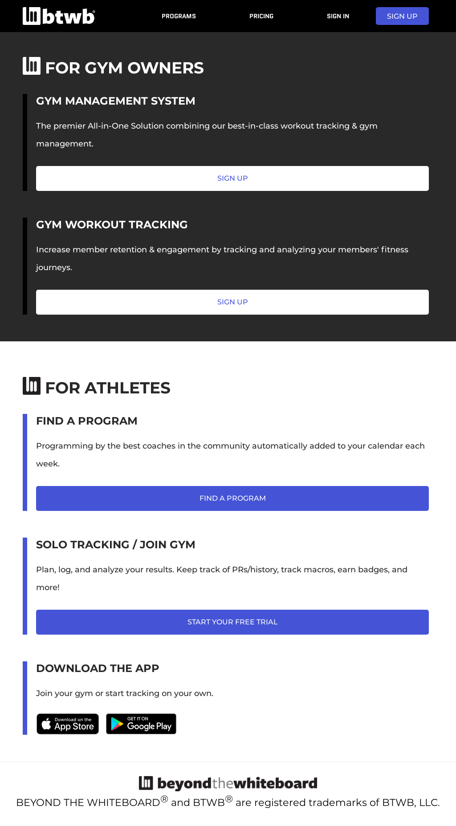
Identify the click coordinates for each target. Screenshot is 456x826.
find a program (233, 498)
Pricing (261, 16)
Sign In (338, 16)
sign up (402, 16)
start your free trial (232, 622)
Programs (179, 16)
